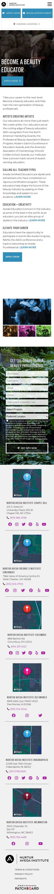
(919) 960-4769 (18, 517)
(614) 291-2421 (18, 646)
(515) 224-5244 (18, 709)
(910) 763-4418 (18, 837)
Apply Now (11, 13)
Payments (21, 878)
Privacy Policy (41, 439)
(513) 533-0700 (14, 584)
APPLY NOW (12, 80)
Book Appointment (37, 13)
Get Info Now (27, 448)
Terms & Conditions (27, 869)
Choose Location (27, 24)
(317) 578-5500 (17, 771)
